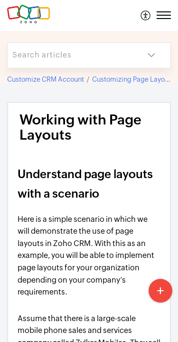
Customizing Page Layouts (133, 79)
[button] (146, 15)
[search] (70, 55)
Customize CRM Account (45, 79)
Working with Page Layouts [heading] (80, 127)
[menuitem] (146, 15)
